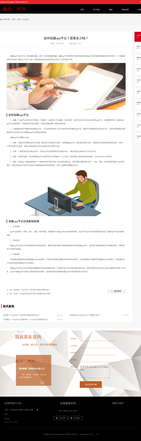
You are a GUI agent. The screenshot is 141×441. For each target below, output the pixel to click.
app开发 (26, 19)
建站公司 (7, 422)
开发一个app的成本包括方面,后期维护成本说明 (32, 294)
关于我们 (96, 10)
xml (97, 434)
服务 (111, 10)
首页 (82, 10)
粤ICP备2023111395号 (86, 434)
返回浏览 (116, 291)
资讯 (19, 19)
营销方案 (125, 10)
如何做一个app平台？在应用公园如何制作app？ (32, 290)
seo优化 (15, 422)
